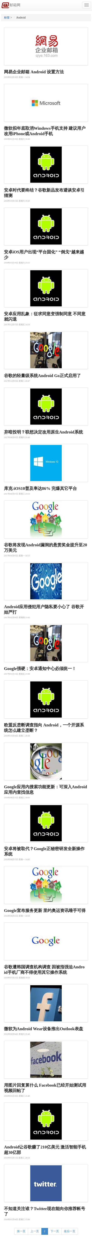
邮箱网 (10, 5)
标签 (7, 17)
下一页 (54, 1231)
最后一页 (69, 1231)
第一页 (21, 1231)
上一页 (34, 1231)
